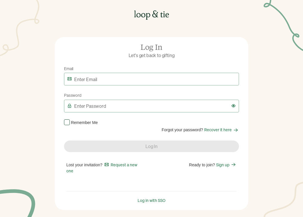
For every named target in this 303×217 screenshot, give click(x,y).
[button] (233, 106)
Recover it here (221, 129)
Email (68, 68)
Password (72, 95)
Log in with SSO (151, 200)
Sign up (226, 164)
